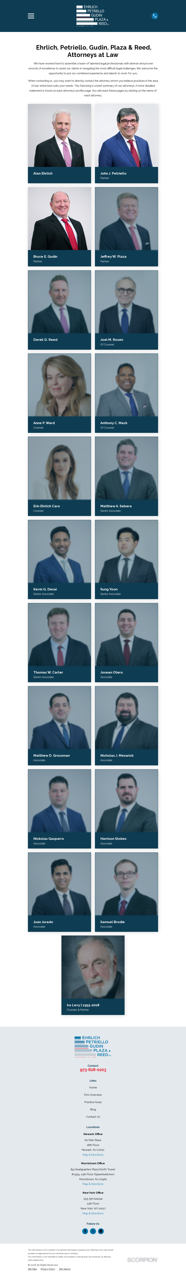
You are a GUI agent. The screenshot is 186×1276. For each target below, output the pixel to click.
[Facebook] (85, 1231)
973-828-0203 (93, 1069)
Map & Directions (93, 1154)
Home (93, 1087)
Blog (93, 1109)
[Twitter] (93, 1231)
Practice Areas (93, 1102)
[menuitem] (32, 1269)
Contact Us (93, 1116)
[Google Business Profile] (100, 1231)
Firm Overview (93, 1094)
